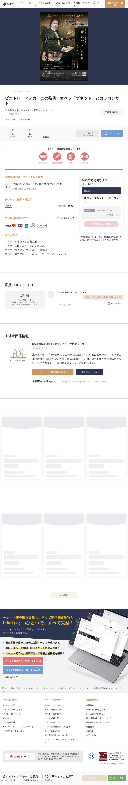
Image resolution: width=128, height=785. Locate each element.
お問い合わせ (92, 735)
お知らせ (90, 731)
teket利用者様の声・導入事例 (58, 726)
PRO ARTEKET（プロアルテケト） (18, 726)
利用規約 (90, 705)
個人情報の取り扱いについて (98, 718)
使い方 (6, 718)
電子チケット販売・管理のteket (13, 688)
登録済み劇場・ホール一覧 (56, 735)
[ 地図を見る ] (14, 114)
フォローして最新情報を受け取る (52, 372)
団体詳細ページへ (89, 372)
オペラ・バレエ (24, 91)
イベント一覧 (33, 688)
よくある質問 (9, 722)
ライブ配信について (53, 722)
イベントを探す (10, 705)
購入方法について (67, 218)
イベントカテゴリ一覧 (12, 709)
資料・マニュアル (52, 731)
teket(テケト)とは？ (53, 705)
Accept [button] (118, 771)
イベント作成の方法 (53, 709)
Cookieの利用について (96, 714)
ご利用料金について (53, 714)
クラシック (10, 91)
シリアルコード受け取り (13, 731)
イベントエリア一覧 (11, 714)
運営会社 (90, 726)
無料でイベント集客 (115, 4)
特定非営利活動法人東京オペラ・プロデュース (58, 344)
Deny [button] (104, 771)
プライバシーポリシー (95, 709)
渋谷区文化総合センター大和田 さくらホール (42, 780)
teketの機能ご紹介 (53, 718)
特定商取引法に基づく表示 (97, 722)
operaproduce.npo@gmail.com (75, 381)
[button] (3, 774)
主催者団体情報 (112, 112)
